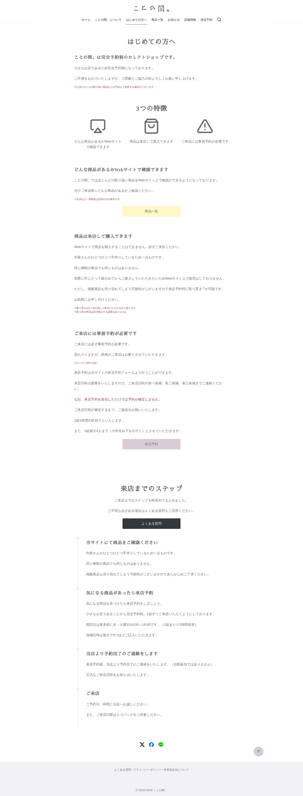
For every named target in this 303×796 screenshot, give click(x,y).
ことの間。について (108, 19)
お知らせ (174, 19)
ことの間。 (160, 790)
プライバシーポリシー (147, 769)
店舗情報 (190, 19)
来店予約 (207, 19)
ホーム (86, 19)
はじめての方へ (136, 19)
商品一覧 (157, 19)
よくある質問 (122, 769)
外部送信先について (176, 769)
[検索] (219, 20)
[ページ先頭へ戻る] (258, 751)
